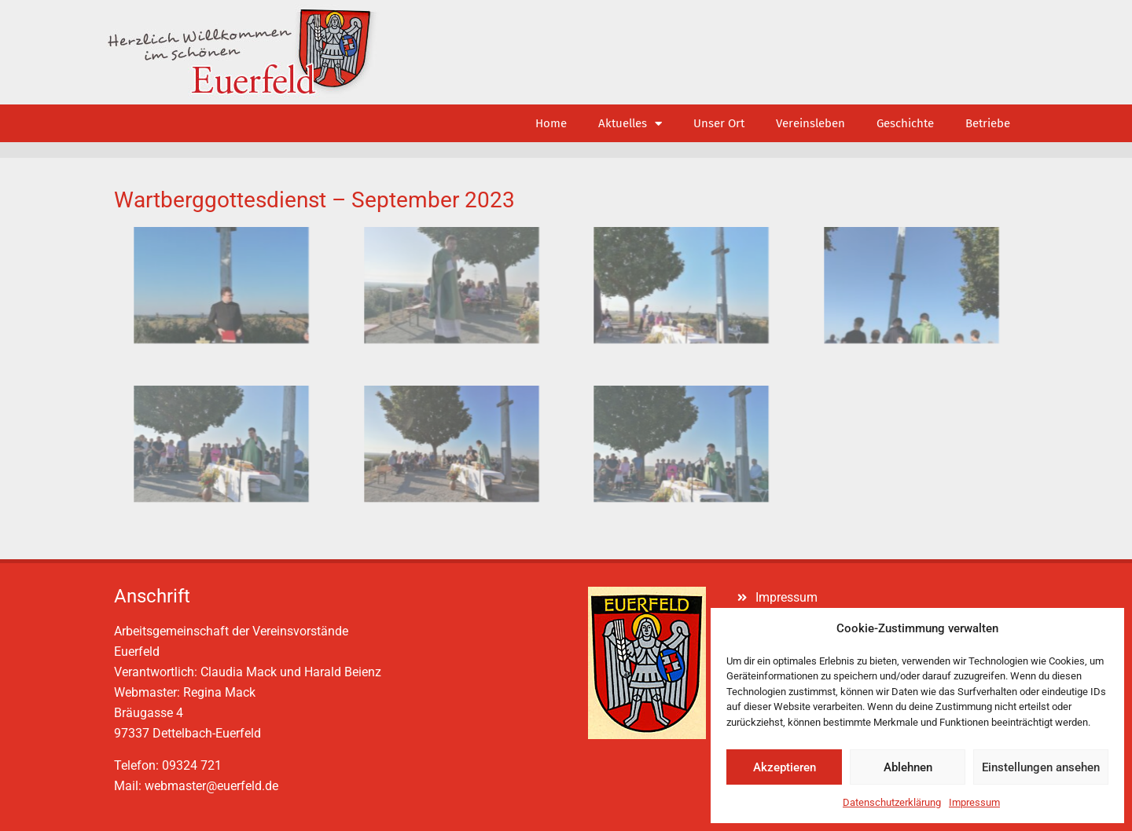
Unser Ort (718, 123)
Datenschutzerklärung (892, 802)
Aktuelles (630, 123)
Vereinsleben (810, 123)
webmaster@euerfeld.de (211, 785)
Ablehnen (908, 767)
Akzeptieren (784, 767)
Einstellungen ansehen (1041, 767)
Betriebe (987, 123)
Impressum (974, 802)
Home (551, 123)
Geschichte (905, 123)
